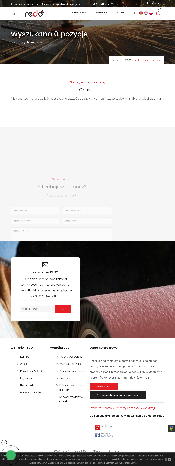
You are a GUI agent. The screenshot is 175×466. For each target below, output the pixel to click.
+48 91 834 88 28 (30, 4)
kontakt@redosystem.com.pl (69, 4)
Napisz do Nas (103, 386)
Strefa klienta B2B (103, 4)
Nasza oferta (79, 12)
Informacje (101, 12)
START (128, 60)
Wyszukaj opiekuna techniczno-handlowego (117, 395)
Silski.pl (118, 451)
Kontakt (120, 12)
